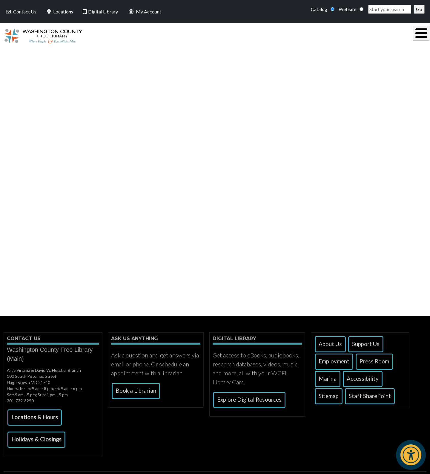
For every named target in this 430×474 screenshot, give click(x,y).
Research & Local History (305, 35)
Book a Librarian (136, 389)
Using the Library (149, 35)
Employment (334, 360)
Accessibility (363, 377)
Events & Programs (385, 35)
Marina (328, 377)
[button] (34, 416)
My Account (144, 11)
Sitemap (329, 394)
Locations (59, 11)
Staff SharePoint (370, 394)
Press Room (374, 360)
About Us (330, 342)
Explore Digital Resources (249, 398)
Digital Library (100, 11)
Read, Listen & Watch (223, 35)
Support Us (366, 342)
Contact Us (20, 11)
